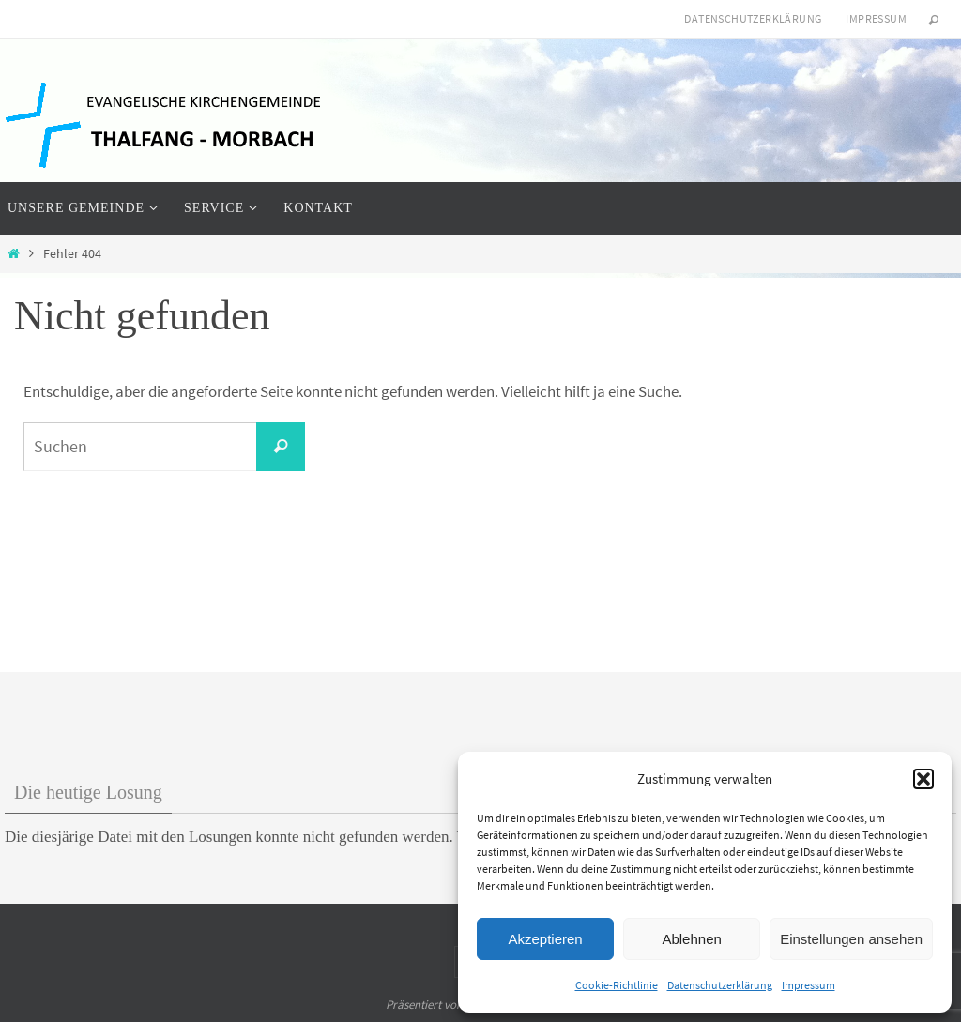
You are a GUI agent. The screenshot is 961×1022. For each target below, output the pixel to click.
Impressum (808, 985)
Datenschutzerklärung (719, 985)
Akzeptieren (545, 939)
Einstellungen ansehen (851, 939)
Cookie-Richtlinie (616, 985)
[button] (923, 779)
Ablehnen (691, 939)
